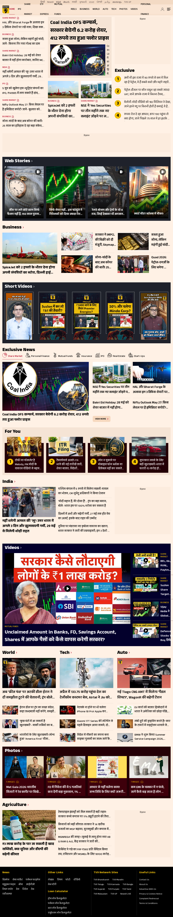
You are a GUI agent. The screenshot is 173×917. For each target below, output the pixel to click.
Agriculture (14, 805)
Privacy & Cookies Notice (150, 894)
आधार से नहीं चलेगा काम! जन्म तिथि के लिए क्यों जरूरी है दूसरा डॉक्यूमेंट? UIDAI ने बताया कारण (106, 789)
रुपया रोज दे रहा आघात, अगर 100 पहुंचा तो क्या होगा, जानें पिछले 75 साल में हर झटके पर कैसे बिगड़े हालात (147, 116)
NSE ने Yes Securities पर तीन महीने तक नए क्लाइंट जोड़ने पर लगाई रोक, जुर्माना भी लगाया (96, 111)
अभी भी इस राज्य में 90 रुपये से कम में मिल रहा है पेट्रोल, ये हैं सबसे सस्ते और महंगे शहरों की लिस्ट (146, 80)
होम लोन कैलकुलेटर (57, 899)
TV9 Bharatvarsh (101, 880)
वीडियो (77, 880)
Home (12, 9)
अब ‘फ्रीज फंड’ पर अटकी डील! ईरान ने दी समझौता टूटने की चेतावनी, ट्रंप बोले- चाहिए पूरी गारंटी (28, 695)
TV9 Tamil (126, 889)
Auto (105, 9)
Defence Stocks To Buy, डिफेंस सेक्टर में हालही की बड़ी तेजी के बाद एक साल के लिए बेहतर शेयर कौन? (166, 636)
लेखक (51, 880)
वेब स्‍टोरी (52, 885)
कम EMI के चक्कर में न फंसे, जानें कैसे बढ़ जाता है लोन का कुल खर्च (148, 789)
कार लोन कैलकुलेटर (57, 908)
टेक (32, 889)
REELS (74, 9)
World (96, 9)
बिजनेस (5, 880)
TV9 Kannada (113, 885)
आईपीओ (30, 885)
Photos (123, 9)
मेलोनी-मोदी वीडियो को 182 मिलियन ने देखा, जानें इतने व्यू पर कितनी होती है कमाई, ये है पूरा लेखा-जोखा (147, 104)
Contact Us (144, 880)
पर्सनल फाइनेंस (33, 880)
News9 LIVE (125, 894)
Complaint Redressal (149, 899)
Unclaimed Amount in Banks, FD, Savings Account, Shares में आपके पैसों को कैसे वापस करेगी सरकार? (60, 636)
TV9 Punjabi (113, 889)
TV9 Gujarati (99, 889)
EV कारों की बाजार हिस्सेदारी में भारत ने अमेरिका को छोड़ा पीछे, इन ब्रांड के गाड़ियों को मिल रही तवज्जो (151, 710)
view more (100, 419)
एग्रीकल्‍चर (7, 894)
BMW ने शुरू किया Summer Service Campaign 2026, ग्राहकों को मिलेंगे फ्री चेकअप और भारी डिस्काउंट (152, 737)
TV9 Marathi (118, 880)
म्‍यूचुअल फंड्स (8, 885)
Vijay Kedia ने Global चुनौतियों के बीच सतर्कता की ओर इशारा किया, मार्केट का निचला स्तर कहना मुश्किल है (166, 611)
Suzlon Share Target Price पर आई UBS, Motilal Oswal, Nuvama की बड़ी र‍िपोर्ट (165, 590)
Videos (134, 9)
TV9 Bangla (128, 885)
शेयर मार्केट (17, 880)
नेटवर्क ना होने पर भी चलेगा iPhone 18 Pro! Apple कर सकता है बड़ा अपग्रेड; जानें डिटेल (94, 710)
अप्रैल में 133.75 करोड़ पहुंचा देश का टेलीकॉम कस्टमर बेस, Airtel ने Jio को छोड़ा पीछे (85, 695)
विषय (59, 880)
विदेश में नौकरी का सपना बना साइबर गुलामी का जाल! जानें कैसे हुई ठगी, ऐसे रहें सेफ (94, 737)
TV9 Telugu (99, 885)
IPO (19, 9)
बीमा (21, 885)
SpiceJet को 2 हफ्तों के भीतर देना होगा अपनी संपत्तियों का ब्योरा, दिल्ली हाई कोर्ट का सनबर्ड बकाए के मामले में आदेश (62, 111)
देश (17, 889)
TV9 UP (114, 894)
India (4, 67)
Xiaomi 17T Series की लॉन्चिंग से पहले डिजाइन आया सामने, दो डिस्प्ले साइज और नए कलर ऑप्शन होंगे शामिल (95, 723)
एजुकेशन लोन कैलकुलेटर (59, 913)
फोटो (68, 880)
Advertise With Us (147, 889)
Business (84, 9)
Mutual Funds (11, 626)
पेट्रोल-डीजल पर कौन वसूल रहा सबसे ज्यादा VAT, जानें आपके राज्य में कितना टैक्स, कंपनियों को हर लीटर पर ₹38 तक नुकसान (147, 92)
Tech (113, 9)
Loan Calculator (58, 891)
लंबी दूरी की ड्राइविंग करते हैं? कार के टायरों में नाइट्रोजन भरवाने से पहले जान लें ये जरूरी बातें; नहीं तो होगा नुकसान (152, 723)
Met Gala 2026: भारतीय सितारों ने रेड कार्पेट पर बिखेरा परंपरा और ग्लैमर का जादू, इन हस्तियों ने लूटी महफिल (23, 789)
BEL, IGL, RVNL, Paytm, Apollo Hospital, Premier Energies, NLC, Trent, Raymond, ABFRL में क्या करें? (166, 565)
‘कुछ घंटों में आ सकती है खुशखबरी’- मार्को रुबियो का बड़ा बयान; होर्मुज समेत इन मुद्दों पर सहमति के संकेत (37, 723)
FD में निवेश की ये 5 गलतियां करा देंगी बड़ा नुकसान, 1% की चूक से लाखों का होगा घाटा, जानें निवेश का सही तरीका (65, 789)
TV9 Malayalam (100, 894)
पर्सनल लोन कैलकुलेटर (58, 903)
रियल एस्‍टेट (7, 889)
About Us (143, 885)
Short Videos (18, 287)
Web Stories (17, 161)
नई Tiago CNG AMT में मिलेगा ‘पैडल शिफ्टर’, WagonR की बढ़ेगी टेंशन (141, 695)
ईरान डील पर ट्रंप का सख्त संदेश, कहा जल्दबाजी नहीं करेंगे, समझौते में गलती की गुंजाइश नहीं (38, 710)
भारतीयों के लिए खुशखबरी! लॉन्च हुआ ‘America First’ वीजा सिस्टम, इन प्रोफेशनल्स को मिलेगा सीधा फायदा (38, 737)
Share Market (9, 51)
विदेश (25, 889)
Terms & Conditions (148, 904)
